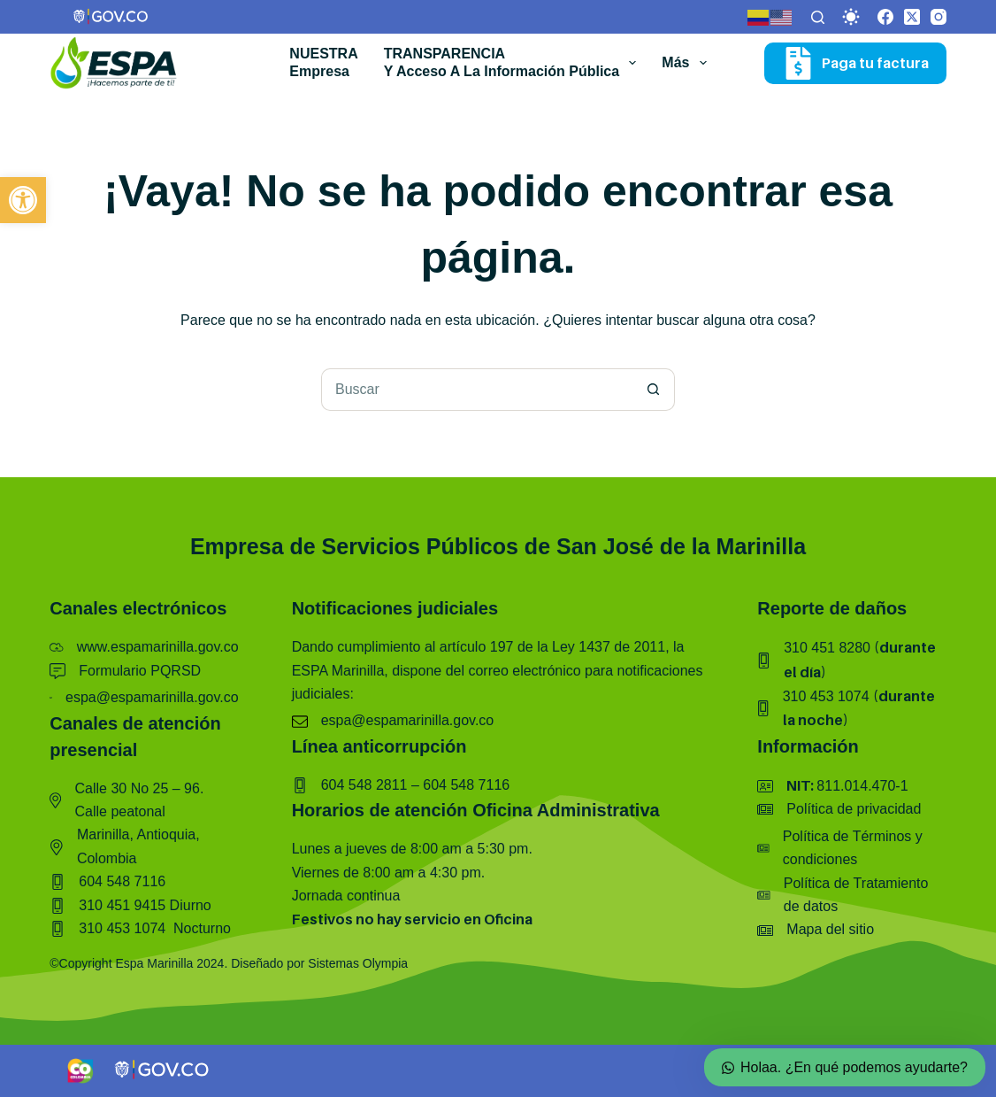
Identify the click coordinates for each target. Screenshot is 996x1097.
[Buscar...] (476, 389)
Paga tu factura (855, 63)
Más (687, 62)
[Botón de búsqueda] (653, 389)
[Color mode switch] (851, 17)
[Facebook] (885, 17)
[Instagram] (938, 17)
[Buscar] (817, 17)
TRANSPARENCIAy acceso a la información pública (514, 63)
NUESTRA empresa (323, 63)
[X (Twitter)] (912, 17)
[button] (23, 200)
